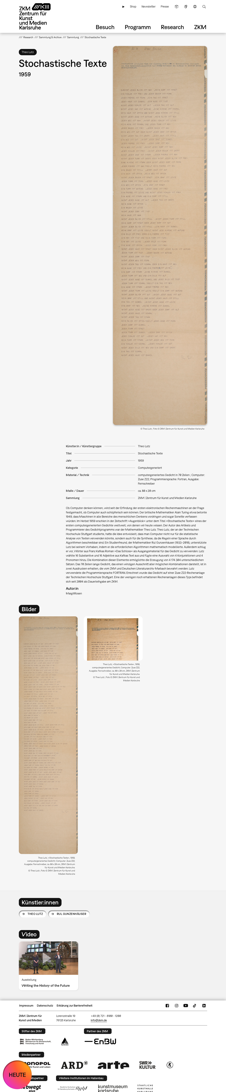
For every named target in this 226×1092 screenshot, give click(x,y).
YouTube (186, 1005)
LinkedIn (204, 1005)
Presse (165, 6)
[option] (48, 747)
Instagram (176, 1005)
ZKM (200, 27)
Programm (138, 27)
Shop (133, 6)
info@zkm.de (99, 1020)
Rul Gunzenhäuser (71, 914)
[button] (160, 235)
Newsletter (149, 6)
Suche (204, 6)
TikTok (195, 1005)
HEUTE (17, 1074)
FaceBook (167, 1005)
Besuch (105, 27)
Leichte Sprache (176, 6)
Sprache (195, 6)
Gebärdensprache (186, 6)
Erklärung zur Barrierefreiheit (74, 1005)
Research (172, 27)
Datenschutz (45, 1005)
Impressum (26, 1005)
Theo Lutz (35, 914)
